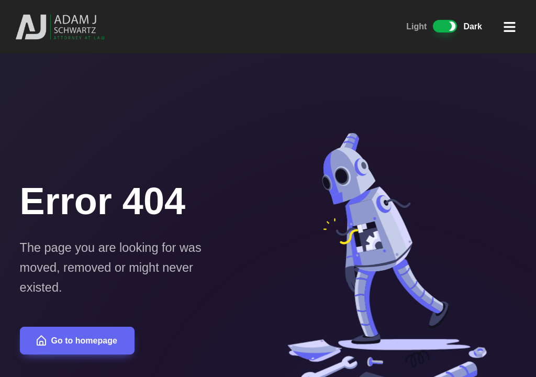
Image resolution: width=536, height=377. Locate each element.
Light (416, 26)
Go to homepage (76, 341)
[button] (509, 26)
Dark (472, 26)
